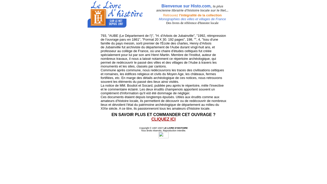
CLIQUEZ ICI (163, 119)
